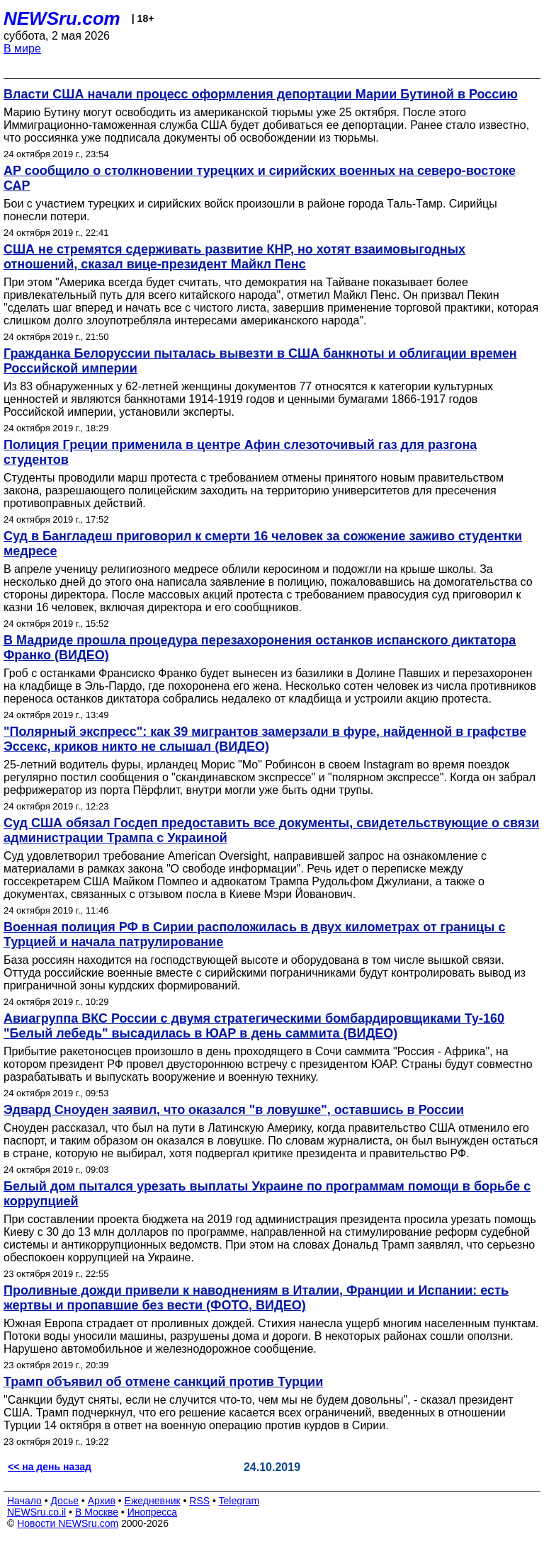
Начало (24, 1500)
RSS (199, 1500)
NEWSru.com (62, 18)
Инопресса (153, 1512)
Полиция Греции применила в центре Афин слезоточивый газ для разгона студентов (240, 452)
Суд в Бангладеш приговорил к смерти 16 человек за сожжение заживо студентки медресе (263, 543)
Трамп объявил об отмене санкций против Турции (163, 1382)
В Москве (96, 1512)
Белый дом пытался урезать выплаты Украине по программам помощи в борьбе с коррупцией (267, 1193)
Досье (64, 1500)
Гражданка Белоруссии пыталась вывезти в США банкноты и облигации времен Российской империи (260, 360)
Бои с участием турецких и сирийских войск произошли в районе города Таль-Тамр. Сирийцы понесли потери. (250, 210)
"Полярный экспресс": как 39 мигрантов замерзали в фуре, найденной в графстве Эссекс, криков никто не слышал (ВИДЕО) (265, 739)
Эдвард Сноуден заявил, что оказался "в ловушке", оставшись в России (234, 1110)
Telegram (239, 1500)
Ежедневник (153, 1500)
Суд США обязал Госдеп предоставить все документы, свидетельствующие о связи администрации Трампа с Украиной (271, 830)
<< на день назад (49, 1466)
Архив (101, 1500)
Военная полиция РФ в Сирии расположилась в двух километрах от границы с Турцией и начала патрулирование (255, 934)
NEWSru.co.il (36, 1512)
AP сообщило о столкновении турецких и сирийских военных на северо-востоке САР (260, 178)
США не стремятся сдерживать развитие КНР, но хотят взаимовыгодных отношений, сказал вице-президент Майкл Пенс (234, 256)
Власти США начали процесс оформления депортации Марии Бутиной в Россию (261, 94)
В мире (22, 48)
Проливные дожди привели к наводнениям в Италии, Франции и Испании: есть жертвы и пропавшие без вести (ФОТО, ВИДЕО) (256, 1297)
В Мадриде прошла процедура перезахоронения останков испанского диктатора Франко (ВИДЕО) (260, 647)
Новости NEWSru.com (67, 1523)
